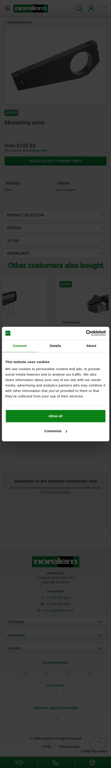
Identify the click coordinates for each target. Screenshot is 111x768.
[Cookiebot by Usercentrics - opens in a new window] (86, 333)
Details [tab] (55, 346)
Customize (55, 431)
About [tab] (91, 346)
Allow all (55, 416)
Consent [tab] (20, 346)
